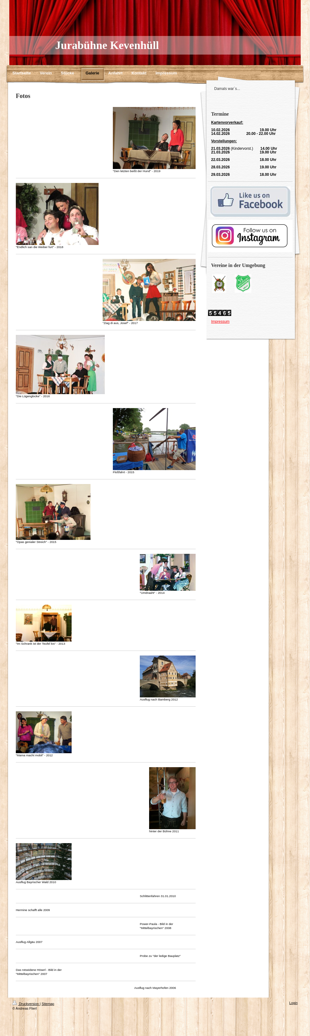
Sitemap (48, 1004)
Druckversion (26, 1004)
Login (293, 1003)
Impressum (220, 321)
